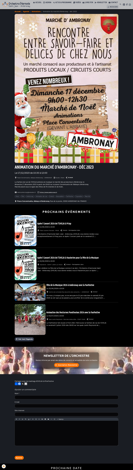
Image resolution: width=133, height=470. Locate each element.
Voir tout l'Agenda (25, 339)
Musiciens (112, 7)
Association (60, 196)
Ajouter (19, 458)
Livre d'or (88, 2)
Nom (16, 393)
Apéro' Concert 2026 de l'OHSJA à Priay (54, 223)
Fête (22, 196)
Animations (36, 11)
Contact (113, 2)
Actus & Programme (62, 2)
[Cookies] (4, 466)
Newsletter (101, 2)
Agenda (47, 2)
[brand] (16, 5)
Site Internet (19, 410)
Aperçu (60, 419)
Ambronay (30, 196)
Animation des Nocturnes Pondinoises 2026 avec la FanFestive (73, 312)
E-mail (17, 402)
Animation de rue (41, 196)
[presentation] (28, 450)
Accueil (37, 2)
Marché (87, 196)
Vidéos (77, 2)
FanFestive (69, 196)
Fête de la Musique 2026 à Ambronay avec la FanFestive (70, 285)
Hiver (17, 196)
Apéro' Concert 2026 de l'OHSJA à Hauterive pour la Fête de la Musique (68, 257)
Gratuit (51, 196)
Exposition (79, 196)
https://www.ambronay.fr (48, 192)
